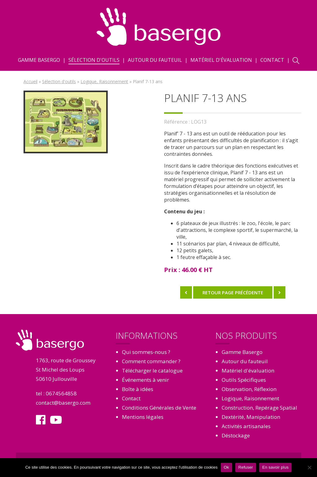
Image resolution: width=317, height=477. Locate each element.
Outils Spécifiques (244, 379)
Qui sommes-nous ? (146, 352)
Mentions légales (142, 416)
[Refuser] (309, 467)
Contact (272, 60)
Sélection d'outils (93, 60)
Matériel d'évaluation (221, 60)
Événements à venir (145, 379)
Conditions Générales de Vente (159, 407)
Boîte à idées (137, 389)
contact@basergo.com (63, 402)
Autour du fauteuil (155, 60)
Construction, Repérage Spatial (259, 407)
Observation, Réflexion (249, 389)
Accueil (30, 81)
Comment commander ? (151, 361)
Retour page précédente (232, 292)
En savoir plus (275, 467)
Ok (226, 467)
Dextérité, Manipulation (251, 416)
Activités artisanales (246, 426)
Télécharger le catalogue (152, 370)
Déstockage (236, 435)
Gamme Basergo (39, 60)
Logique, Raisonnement (104, 81)
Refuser (245, 467)
